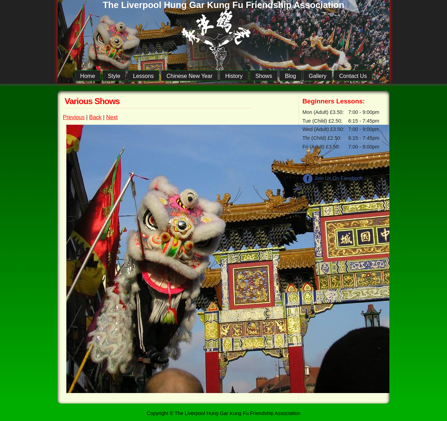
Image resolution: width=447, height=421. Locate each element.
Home (87, 76)
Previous (74, 117)
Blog (290, 76)
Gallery (318, 76)
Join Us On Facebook (332, 178)
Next (112, 117)
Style (114, 76)
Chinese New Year (190, 76)
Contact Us (353, 76)
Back (95, 117)
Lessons (143, 76)
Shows (263, 76)
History (234, 76)
